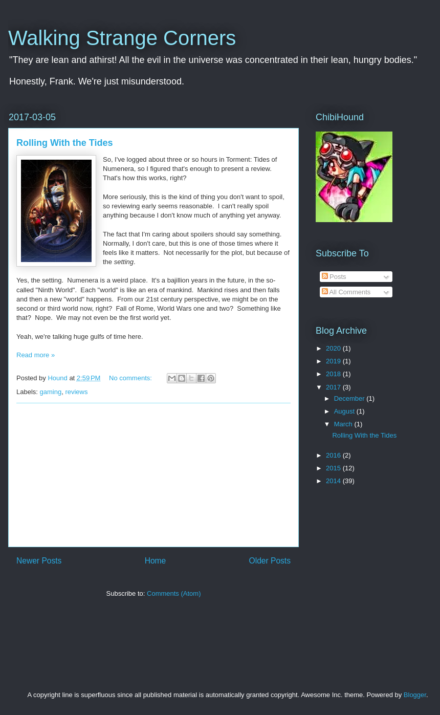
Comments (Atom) (174, 593)
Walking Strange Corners (122, 38)
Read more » (35, 355)
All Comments (346, 292)
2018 (334, 374)
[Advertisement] (153, 475)
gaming (51, 392)
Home (155, 560)
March (344, 424)
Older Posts (270, 560)
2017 (334, 387)
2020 (334, 348)
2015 (334, 468)
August (345, 411)
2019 (334, 361)
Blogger (415, 695)
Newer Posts (38, 560)
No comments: (131, 378)
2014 (334, 481)
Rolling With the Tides (64, 143)
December (350, 398)
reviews (76, 392)
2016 (334, 455)
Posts (334, 276)
